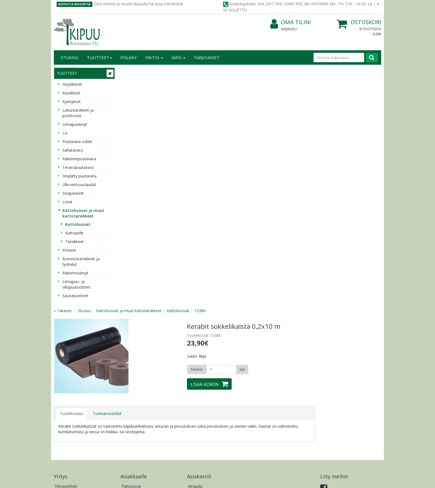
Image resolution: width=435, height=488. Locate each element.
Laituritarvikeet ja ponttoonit (77, 112)
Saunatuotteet (75, 295)
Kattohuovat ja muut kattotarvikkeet (83, 213)
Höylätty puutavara (79, 176)
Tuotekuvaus (138, 175)
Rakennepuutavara (79, 158)
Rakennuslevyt (75, 273)
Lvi (64, 133)
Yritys (154, 57)
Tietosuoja (131, 337)
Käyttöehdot (132, 354)
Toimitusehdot (134, 346)
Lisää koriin (271, 146)
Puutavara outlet (77, 141)
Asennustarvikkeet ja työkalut (81, 261)
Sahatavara (72, 150)
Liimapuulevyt (74, 124)
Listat (67, 201)
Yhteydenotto (67, 354)
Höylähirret (72, 84)
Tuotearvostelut (173, 175)
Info (178, 57)
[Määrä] (288, 131)
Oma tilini (290, 22)
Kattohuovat (77, 224)
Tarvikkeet (74, 241)
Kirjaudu (289, 28)
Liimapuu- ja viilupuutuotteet (76, 284)
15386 (266, 72)
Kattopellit (74, 233)
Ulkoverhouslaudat (79, 184)
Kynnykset (71, 101)
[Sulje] (378, 4)
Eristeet (69, 250)
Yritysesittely (66, 337)
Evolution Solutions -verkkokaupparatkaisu (346, 479)
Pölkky (128, 57)
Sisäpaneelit (73, 193)
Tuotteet (99, 57)
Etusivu (70, 57)
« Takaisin (129, 72)
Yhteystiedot (66, 346)
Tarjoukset (206, 57)
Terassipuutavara (77, 167)
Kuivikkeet (71, 93)
